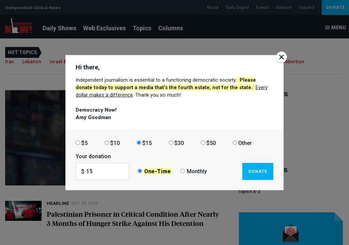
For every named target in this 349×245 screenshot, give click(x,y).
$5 (84, 143)
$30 (179, 143)
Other (245, 143)
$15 (147, 143)
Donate (257, 171)
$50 (211, 143)
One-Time (157, 171)
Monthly (197, 171)
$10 (115, 143)
